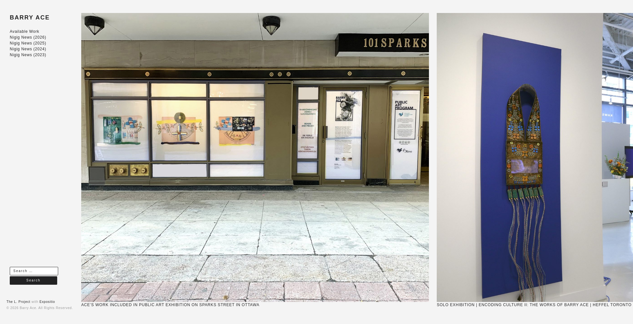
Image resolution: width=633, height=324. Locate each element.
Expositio (47, 302)
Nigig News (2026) (28, 37)
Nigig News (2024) (28, 49)
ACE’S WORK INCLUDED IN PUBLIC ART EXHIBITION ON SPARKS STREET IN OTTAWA (170, 305)
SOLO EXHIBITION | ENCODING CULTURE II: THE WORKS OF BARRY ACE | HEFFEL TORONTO (534, 305)
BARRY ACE (30, 17)
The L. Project (18, 302)
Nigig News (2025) (28, 43)
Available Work (24, 31)
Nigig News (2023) (28, 55)
